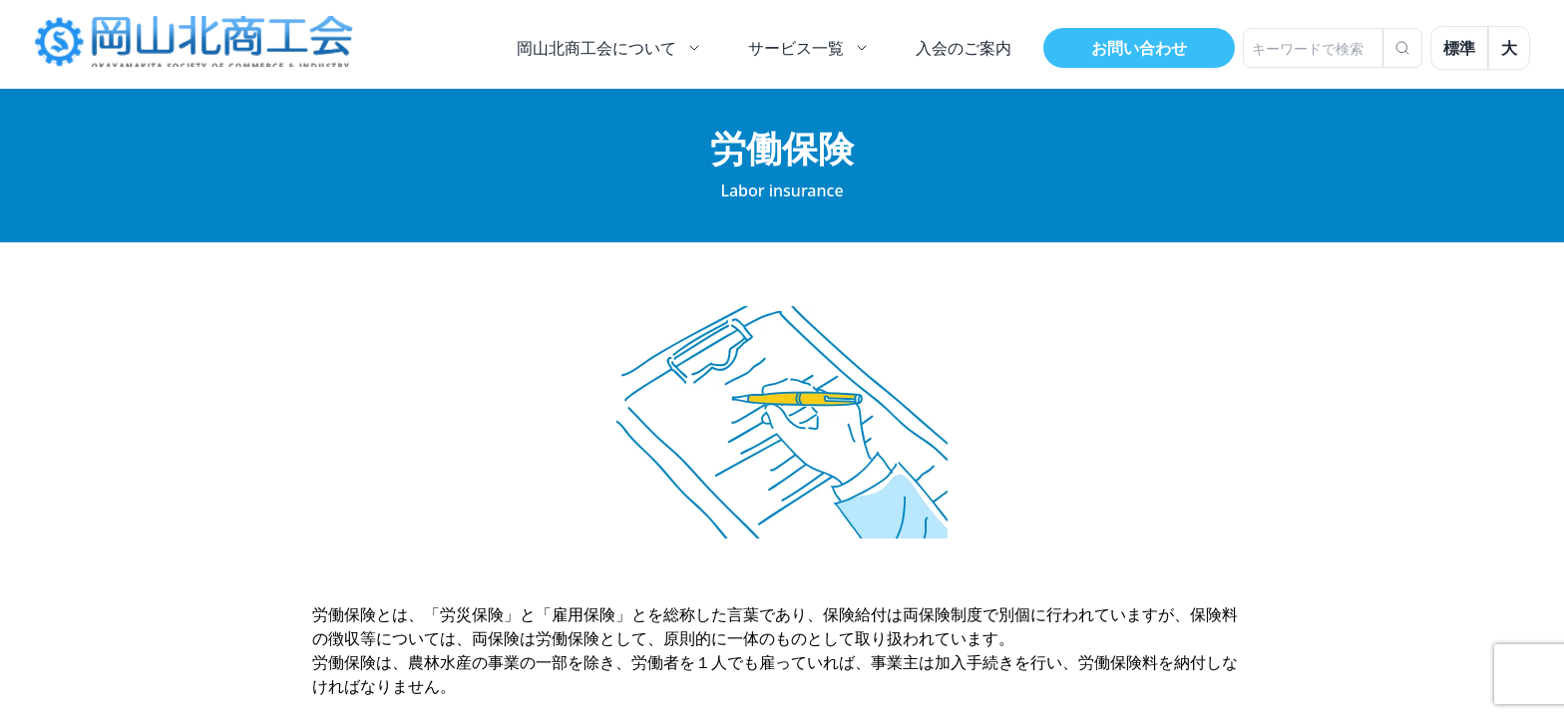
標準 (1459, 48)
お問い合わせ (1139, 48)
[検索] (1402, 48)
